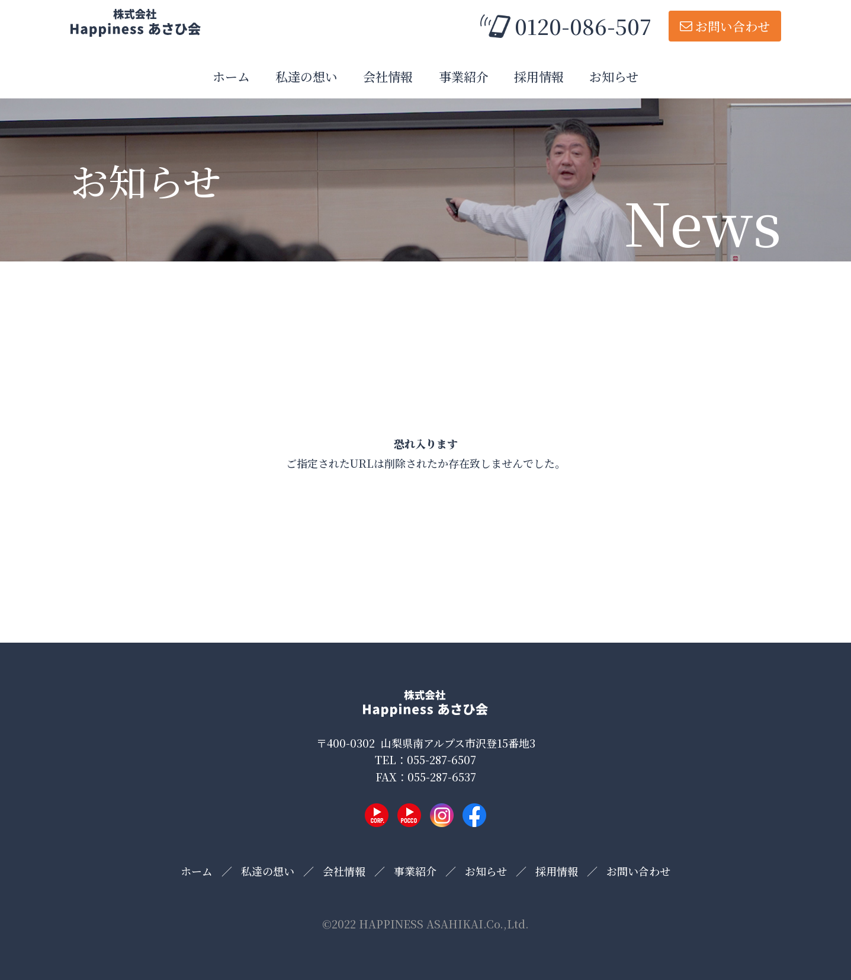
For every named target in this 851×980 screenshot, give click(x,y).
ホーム (231, 76)
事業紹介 (464, 76)
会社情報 (388, 76)
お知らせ (613, 76)
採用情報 (539, 76)
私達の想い (306, 76)
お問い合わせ (732, 26)
